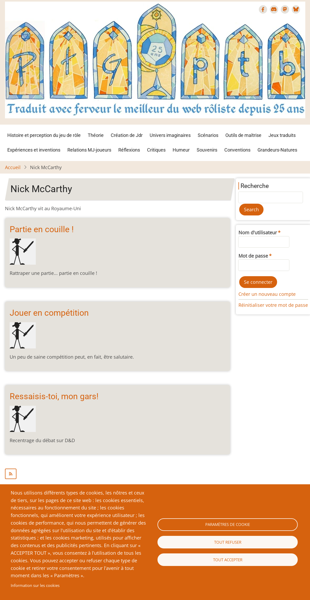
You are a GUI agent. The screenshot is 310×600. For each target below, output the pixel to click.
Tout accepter (227, 559)
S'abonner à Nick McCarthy (117, 474)
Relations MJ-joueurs (89, 150)
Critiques (156, 150)
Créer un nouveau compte (267, 294)
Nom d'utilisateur (257, 232)
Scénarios (208, 135)
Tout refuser (227, 542)
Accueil (13, 167)
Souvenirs (207, 150)
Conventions (237, 150)
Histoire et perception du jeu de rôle (44, 135)
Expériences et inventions (33, 150)
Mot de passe (253, 256)
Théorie (96, 135)
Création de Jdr (127, 135)
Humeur (181, 150)
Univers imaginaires (170, 135)
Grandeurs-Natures (277, 150)
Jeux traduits (282, 135)
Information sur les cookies (35, 585)
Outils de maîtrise (243, 135)
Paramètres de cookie (227, 524)
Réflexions (129, 150)
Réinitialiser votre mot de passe (273, 305)
